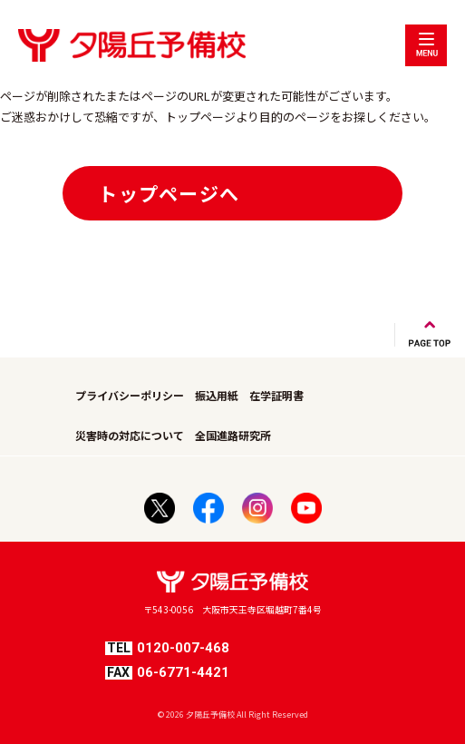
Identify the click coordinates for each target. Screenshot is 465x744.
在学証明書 (276, 395)
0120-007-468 (167, 648)
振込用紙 (216, 395)
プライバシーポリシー (129, 395)
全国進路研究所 (233, 435)
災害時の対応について (129, 435)
